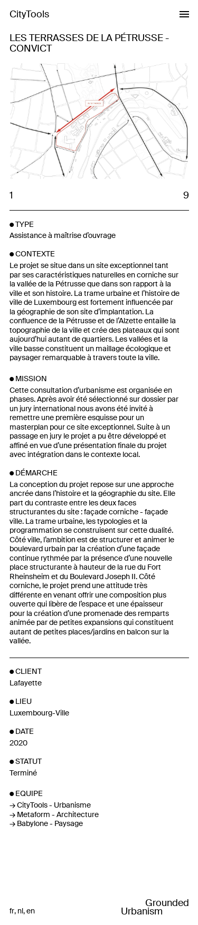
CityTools (29, 14)
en (30, 911)
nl (20, 911)
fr (12, 911)
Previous (54, 122)
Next (144, 122)
